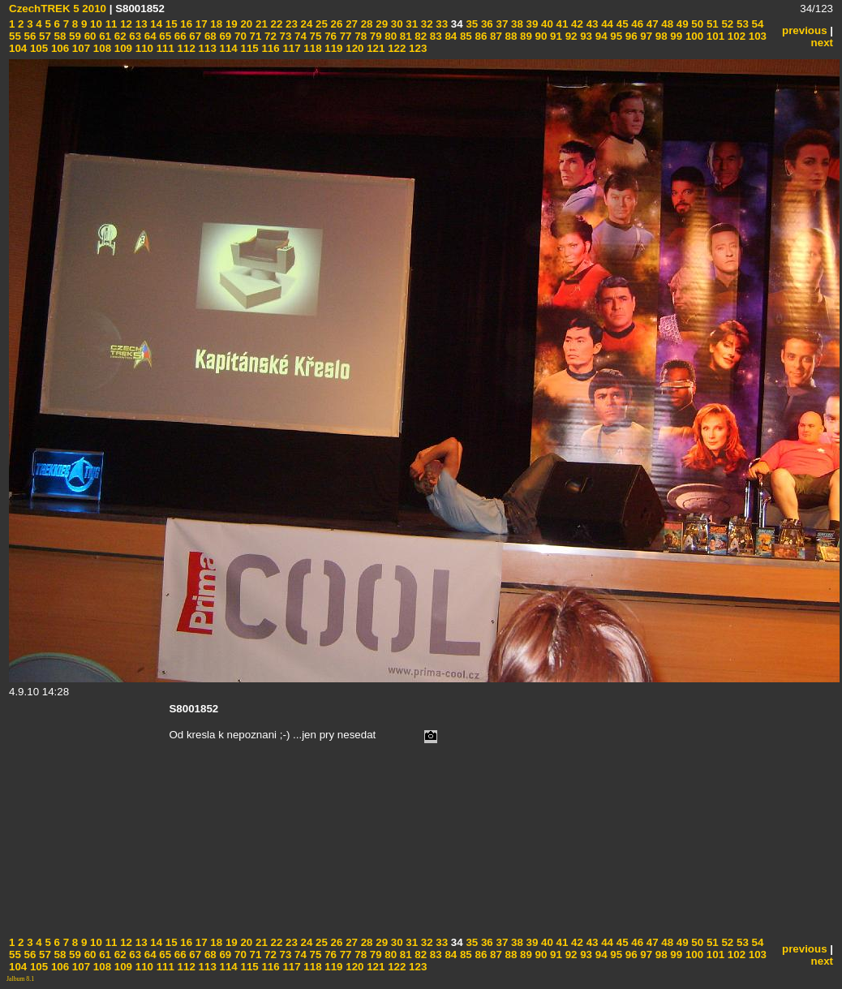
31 (411, 24)
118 (311, 48)
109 (121, 48)
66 (179, 36)
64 (149, 36)
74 (299, 36)
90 (540, 36)
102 (734, 36)
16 (185, 24)
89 (524, 36)
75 (314, 36)
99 (675, 36)
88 (510, 36)
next (822, 43)
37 (501, 24)
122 (395, 48)
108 (100, 48)
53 (741, 24)
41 (561, 24)
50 (696, 24)
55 (15, 36)
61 (103, 36)
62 (119, 36)
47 (651, 24)
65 (164, 36)
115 (248, 48)
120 (353, 48)
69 (224, 36)
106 (58, 48)
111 (163, 48)
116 (269, 48)
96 (630, 36)
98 (660, 36)
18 (215, 24)
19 (230, 24)
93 (584, 36)
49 (681, 24)
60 (89, 36)
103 (756, 36)
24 (305, 24)
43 (591, 24)
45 (621, 24)
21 (260, 24)
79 (374, 36)
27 (350, 24)
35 (471, 24)
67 (194, 36)
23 (290, 24)
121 (374, 48)
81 (404, 36)
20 (245, 24)
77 (344, 36)
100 (692, 36)
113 (206, 48)
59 (73, 36)
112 (184, 48)
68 (209, 36)
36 (485, 24)
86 (480, 36)
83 (434, 36)
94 (600, 36)
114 (227, 48)
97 (645, 36)
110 (142, 48)
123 (416, 48)
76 (329, 36)
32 (425, 24)
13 (140, 24)
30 (395, 24)
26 (335, 24)
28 (365, 24)
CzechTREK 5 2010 (57, 8)
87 (494, 36)
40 (545, 24)
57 (43, 36)
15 (170, 24)
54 (756, 24)
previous (804, 30)
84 (450, 36)
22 (275, 24)
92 (570, 36)
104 (18, 48)
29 (381, 24)
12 (124, 24)
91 (554, 36)
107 (79, 48)
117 (290, 48)
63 (134, 36)
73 (284, 36)
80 (389, 36)
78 (359, 36)
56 (29, 36)
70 (239, 36)
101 (713, 36)
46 (636, 24)
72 (269, 36)
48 (666, 24)
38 (515, 24)
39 (531, 24)
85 (464, 36)
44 (605, 24)
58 (59, 36)
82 (419, 36)
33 (441, 24)
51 (711, 24)
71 (254, 36)
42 (575, 24)
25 (320, 24)
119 (332, 48)
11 (110, 24)
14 (155, 24)
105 (37, 48)
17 (200, 24)
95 (615, 36)
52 (726, 24)
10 (94, 24)
